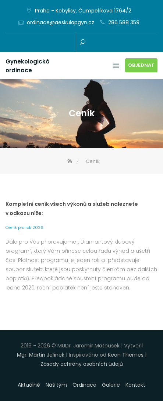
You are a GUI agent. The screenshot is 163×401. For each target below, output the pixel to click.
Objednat (141, 65)
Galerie (111, 385)
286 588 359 (123, 22)
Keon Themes (125, 354)
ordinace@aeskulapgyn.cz (60, 22)
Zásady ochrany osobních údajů (81, 364)
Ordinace (84, 385)
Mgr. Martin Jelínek (40, 354)
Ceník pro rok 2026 (24, 227)
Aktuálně (29, 385)
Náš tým (56, 385)
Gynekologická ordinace (28, 66)
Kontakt (135, 385)
